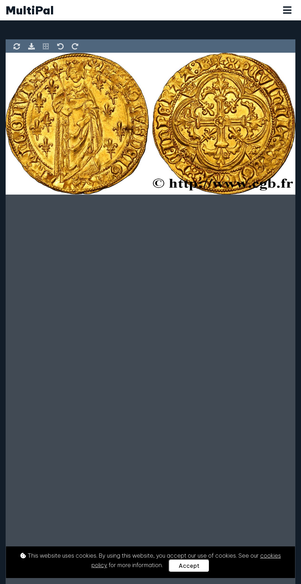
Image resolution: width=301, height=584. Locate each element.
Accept (189, 565)
